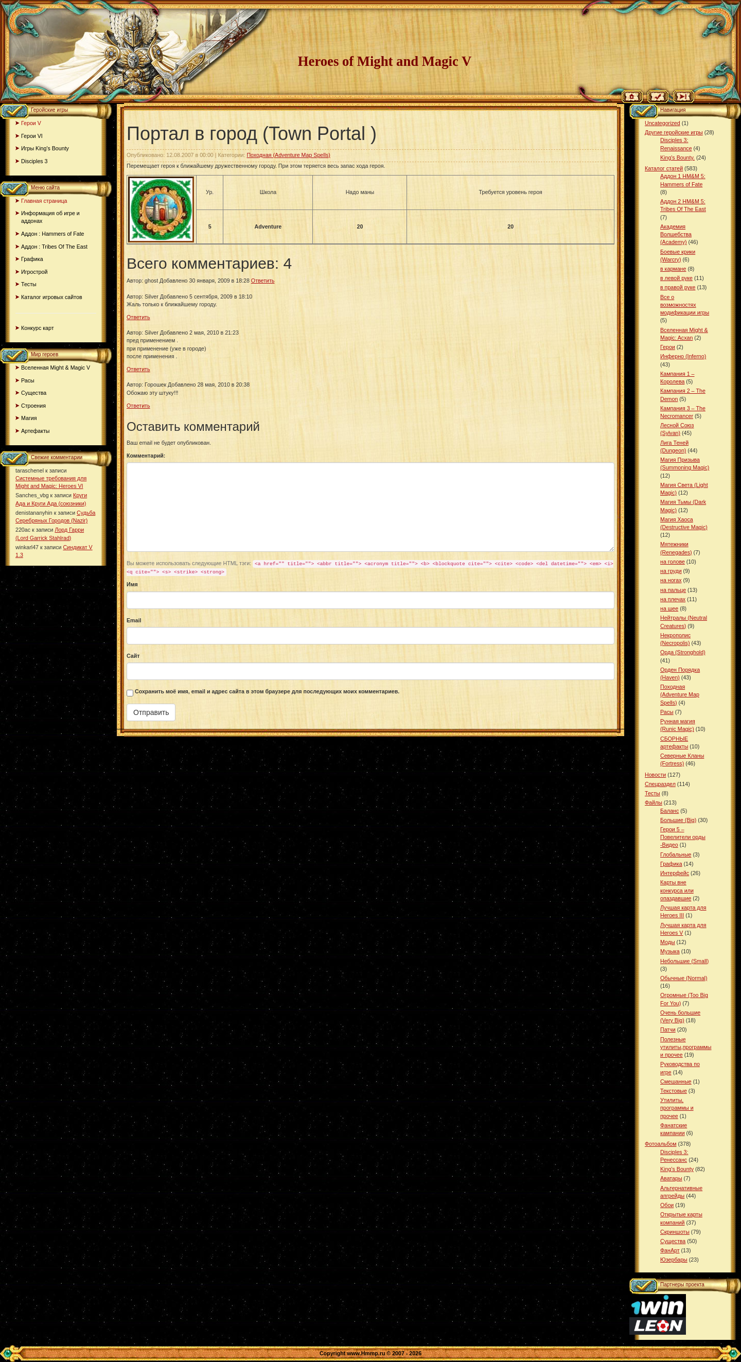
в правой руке (677, 287)
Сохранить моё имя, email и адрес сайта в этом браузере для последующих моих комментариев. (267, 691)
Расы (27, 380)
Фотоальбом (661, 1144)
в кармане (673, 269)
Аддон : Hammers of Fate (52, 234)
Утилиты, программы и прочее (677, 1108)
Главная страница (44, 201)
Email (134, 620)
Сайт (133, 656)
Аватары (671, 1178)
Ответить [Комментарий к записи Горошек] (138, 406)
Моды (667, 942)
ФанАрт (670, 1250)
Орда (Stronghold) (682, 652)
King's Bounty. (677, 157)
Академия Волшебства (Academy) (676, 234)
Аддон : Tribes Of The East (54, 246)
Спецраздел (660, 784)
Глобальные (675, 854)
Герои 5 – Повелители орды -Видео (682, 837)
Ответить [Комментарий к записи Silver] (138, 317)
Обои (667, 1205)
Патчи (668, 1029)
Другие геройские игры (674, 132)
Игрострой (34, 272)
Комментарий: (146, 455)
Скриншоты (675, 1232)
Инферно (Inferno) (683, 356)
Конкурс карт (37, 328)
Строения (33, 406)
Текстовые (673, 1091)
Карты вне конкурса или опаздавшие (677, 890)
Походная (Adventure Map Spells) (288, 155)
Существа (33, 393)
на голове (672, 561)
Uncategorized (662, 123)
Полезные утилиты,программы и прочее (686, 1047)
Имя (132, 584)
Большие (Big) (678, 820)
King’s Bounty (677, 1169)
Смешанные (676, 1081)
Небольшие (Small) (684, 961)
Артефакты (35, 431)
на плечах (672, 599)
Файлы (653, 802)
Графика (32, 259)
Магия (29, 418)
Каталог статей (664, 168)
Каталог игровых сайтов (51, 297)
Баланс (669, 811)
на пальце (673, 590)
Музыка (670, 951)
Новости (655, 775)
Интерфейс (674, 873)
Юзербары (673, 1259)
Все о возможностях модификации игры (684, 305)
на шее (669, 608)
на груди (671, 571)
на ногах (671, 580)
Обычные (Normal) (683, 978)
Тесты (29, 284)
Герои (667, 347)
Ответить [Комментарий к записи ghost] (263, 280)
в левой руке (676, 278)
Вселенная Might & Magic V (55, 367)
